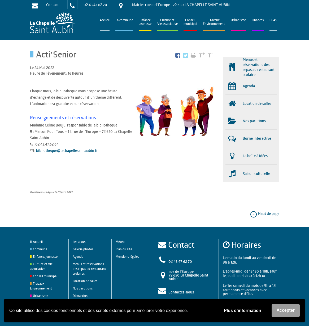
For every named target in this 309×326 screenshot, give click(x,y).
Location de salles (85, 281)
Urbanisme (238, 20)
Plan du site (124, 249)
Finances (258, 20)
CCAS (273, 20)
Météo (120, 241)
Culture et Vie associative (167, 22)
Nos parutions (83, 288)
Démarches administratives (83, 298)
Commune (40, 249)
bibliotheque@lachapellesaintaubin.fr (67, 150)
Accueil (105, 20)
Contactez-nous (181, 292)
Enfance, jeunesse (45, 256)
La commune (124, 20)
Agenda (78, 256)
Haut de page (264, 213)
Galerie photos (83, 249)
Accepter (286, 310)
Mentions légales (127, 256)
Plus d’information (242, 310)
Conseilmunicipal (190, 22)
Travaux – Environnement (41, 286)
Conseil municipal (45, 276)
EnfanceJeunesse (145, 22)
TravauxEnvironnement (214, 22)
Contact (52, 4)
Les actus (79, 241)
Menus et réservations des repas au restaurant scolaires (89, 269)
